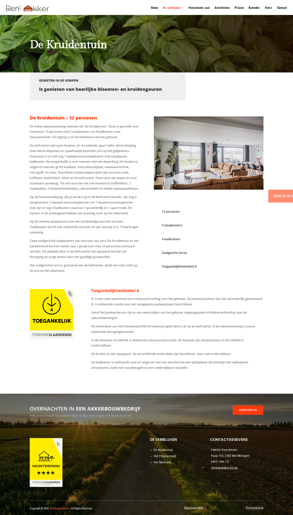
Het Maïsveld (162, 462)
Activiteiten (222, 8)
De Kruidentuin (163, 450)
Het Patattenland (165, 456)
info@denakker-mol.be (224, 468)
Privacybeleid (254, 508)
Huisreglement (193, 508)
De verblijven (171, 8)
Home (154, 8)
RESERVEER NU (248, 410)
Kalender (254, 8)
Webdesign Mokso (60, 508)
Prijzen (239, 8)
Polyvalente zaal (199, 8)
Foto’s (268, 8)
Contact (282, 8)
